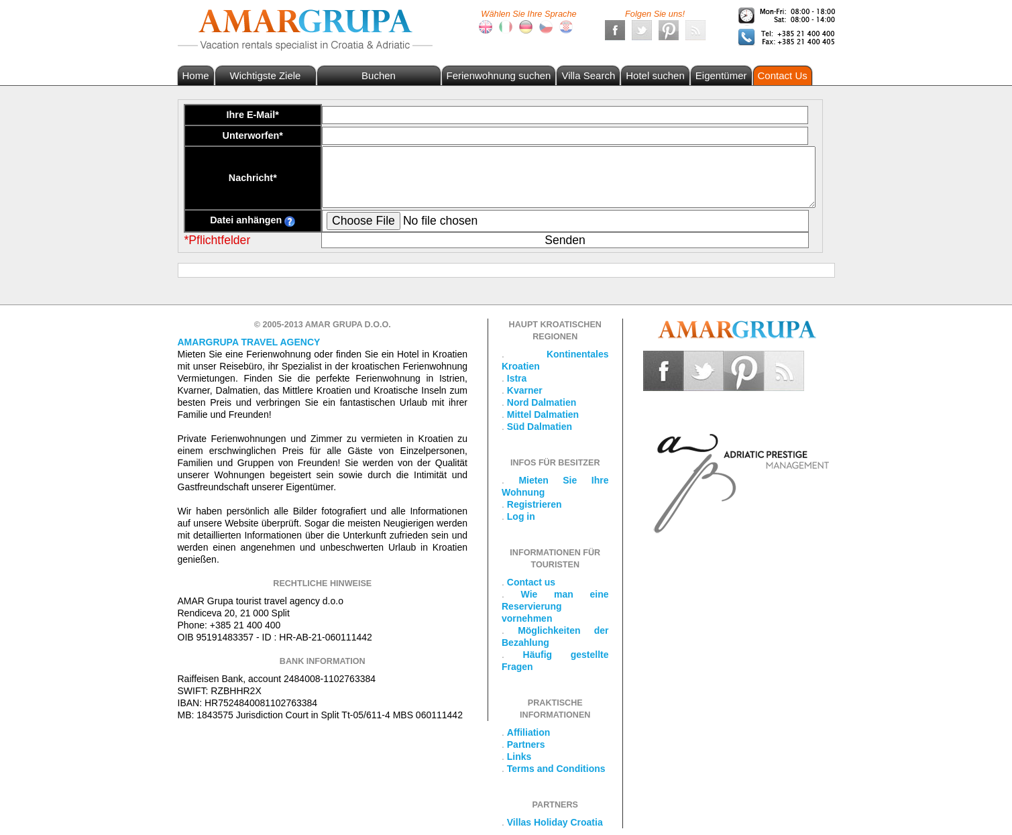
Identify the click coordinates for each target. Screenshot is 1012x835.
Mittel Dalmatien (543, 414)
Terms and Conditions (556, 768)
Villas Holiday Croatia (555, 822)
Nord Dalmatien (541, 402)
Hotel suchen (655, 75)
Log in (521, 516)
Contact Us (782, 75)
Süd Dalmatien (539, 426)
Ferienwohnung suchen (499, 75)
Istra (517, 378)
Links (519, 756)
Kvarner (525, 390)
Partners (526, 744)
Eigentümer (721, 75)
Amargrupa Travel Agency (249, 342)
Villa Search (588, 75)
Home (195, 75)
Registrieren (534, 504)
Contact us (531, 582)
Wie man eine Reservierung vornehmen (555, 606)
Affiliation (529, 732)
